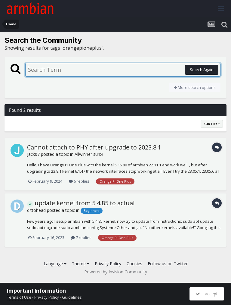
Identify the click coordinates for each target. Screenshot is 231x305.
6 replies (79, 181)
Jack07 (33, 154)
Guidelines (72, 297)
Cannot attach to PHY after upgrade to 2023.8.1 (94, 147)
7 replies (81, 237)
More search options (195, 87)
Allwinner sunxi (89, 154)
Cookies (134, 263)
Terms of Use (19, 297)
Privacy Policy (108, 263)
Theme (80, 263)
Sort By (212, 124)
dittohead (36, 210)
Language (55, 263)
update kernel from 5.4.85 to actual (80, 203)
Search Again (202, 69)
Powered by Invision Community (115, 272)
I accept (207, 294)
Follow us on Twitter (168, 263)
